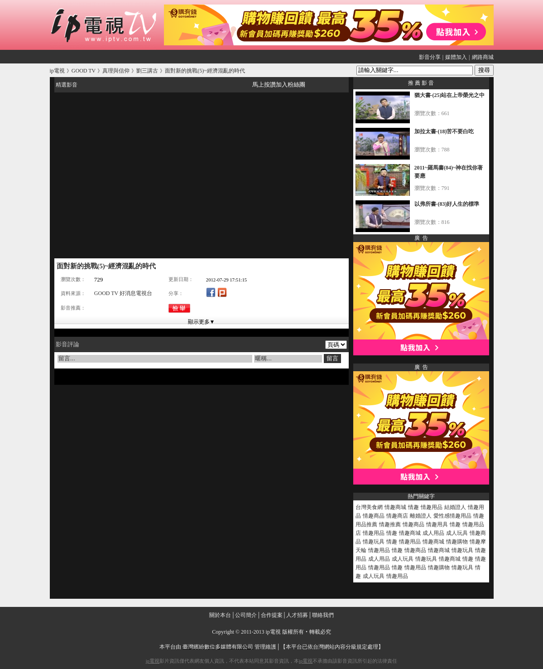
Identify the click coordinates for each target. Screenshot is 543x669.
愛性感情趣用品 (452, 516)
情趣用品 (431, 507)
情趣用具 (437, 524)
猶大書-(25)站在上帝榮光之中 (449, 95)
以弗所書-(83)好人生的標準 (447, 204)
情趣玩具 (373, 541)
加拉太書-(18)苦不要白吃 (444, 131)
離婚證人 (421, 516)
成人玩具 (457, 533)
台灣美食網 (369, 507)
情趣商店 (397, 516)
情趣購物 (457, 541)
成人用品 (433, 533)
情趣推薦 (390, 524)
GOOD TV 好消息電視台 (123, 293)
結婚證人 (455, 507)
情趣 (413, 507)
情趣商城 (395, 507)
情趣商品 (373, 516)
